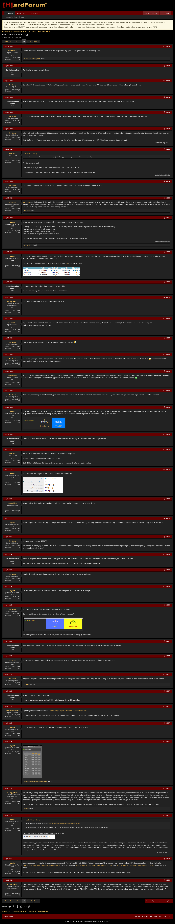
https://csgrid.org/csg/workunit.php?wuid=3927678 (94, 865)
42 (24, 41)
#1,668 (168, 586)
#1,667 (168, 570)
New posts (21, 13)
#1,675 (168, 723)
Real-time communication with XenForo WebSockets (94, 921)
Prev (6, 41)
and (32, 59)
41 (20, 41)
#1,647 (168, 149)
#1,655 (168, 338)
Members (34, 13)
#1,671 (168, 656)
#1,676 (168, 741)
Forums (10, 13)
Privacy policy (157, 916)
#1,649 (168, 198)
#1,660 (168, 434)
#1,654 (168, 318)
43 (27, 41)
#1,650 (168, 218)
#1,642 (168, 66)
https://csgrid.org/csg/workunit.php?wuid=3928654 (68, 711)
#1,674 (168, 706)
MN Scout (26, 202)
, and (35, 781)
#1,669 (168, 605)
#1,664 (168, 518)
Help (165, 916)
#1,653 (168, 297)
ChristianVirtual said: (31, 820)
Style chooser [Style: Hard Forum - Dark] (8, 916)
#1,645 (168, 112)
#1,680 (168, 880)
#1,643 (168, 80)
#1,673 (168, 691)
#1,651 (168, 252)
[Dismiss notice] (170, 22)
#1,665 (168, 537)
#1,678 (168, 815)
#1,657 (168, 371)
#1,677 (168, 788)
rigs (66, 263)
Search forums (19, 17)
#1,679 (168, 859)
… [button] (13, 41)
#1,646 (168, 129)
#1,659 (168, 407)
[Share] (164, 46)
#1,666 (168, 554)
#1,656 (168, 354)
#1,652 (168, 282)
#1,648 (168, 181)
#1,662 (168, 469)
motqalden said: (30, 154)
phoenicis (7, 37)
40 (17, 41)
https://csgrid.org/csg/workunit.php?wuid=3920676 (41, 865)
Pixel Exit (74, 921)
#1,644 (168, 97)
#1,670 (168, 641)
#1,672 (168, 674)
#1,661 (168, 449)
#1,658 (168, 390)
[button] (27, 13)
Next (35, 41)
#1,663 (168, 499)
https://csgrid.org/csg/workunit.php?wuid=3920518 (135, 865)
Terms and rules (147, 916)
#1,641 (168, 46)
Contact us (136, 916)
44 (31, 41)
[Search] (165, 13)
